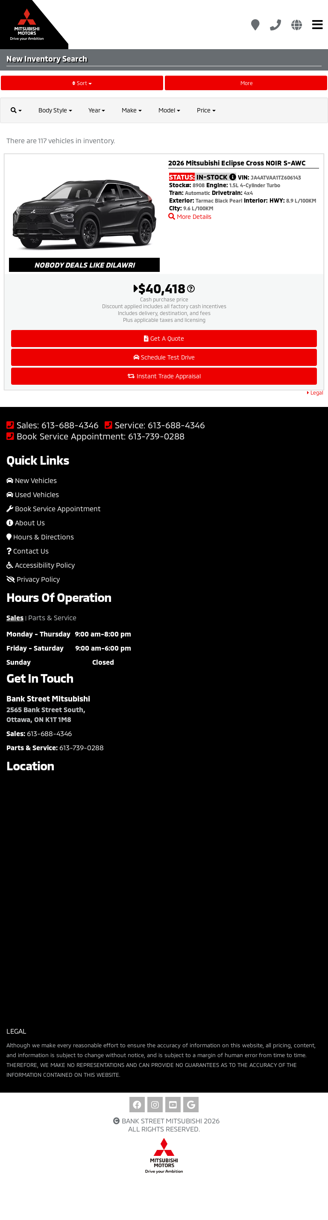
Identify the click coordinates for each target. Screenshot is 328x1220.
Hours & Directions (40, 537)
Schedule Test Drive (164, 357)
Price (206, 110)
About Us (25, 523)
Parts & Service (52, 617)
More (246, 83)
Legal (315, 392)
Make (132, 110)
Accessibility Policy (40, 565)
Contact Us (27, 551)
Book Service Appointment (53, 508)
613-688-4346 (70, 425)
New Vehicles (31, 480)
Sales (14, 617)
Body (55, 110)
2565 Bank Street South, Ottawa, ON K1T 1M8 (45, 714)
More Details (189, 216)
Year (97, 110)
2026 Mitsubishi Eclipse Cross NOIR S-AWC (236, 163)
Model (170, 110)
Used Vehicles (32, 494)
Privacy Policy (33, 579)
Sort (82, 83)
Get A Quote (164, 338)
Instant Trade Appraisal (164, 376)
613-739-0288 (156, 436)
